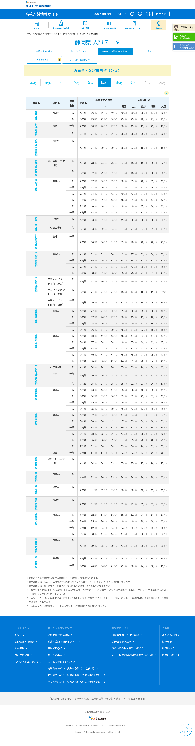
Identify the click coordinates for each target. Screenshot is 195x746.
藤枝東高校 (36, 519)
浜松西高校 (36, 394)
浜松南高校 (36, 419)
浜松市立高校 (36, 341)
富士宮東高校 (36, 545)
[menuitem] (36, 25)
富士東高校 (36, 562)
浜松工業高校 (36, 224)
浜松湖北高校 (36, 284)
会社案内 (70, 725)
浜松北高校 (36, 185)
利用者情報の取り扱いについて (97, 712)
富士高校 (36, 489)
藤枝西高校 (36, 504)
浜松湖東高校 (36, 241)
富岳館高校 (36, 463)
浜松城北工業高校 (36, 375)
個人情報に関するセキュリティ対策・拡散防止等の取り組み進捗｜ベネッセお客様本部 (97, 698)
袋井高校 (36, 477)
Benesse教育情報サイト (119, 725)
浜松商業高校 (36, 316)
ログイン (161, 14)
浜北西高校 (36, 129)
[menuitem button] (159, 25)
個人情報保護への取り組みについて (91, 725)
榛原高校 (36, 115)
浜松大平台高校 (36, 167)
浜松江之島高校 (36, 147)
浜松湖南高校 (36, 259)
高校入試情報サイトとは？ (109, 14)
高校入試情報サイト (42, 14)
